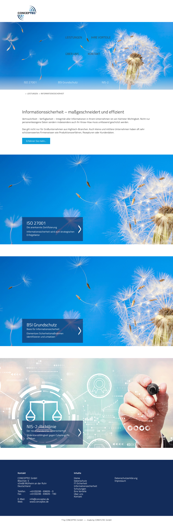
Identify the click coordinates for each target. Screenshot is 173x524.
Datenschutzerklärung (126, 478)
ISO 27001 (30, 82)
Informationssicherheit (85, 486)
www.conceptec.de (39, 501)
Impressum (120, 481)
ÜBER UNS (112, 11)
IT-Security (142, 82)
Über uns (78, 494)
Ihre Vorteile (80, 491)
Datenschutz (80, 481)
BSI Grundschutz (68, 82)
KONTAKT (134, 11)
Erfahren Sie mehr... (36, 141)
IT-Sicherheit (80, 483)
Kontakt (78, 496)
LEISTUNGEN (59, 11)
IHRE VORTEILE (86, 11)
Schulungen (80, 488)
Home (77, 478)
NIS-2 (105, 82)
